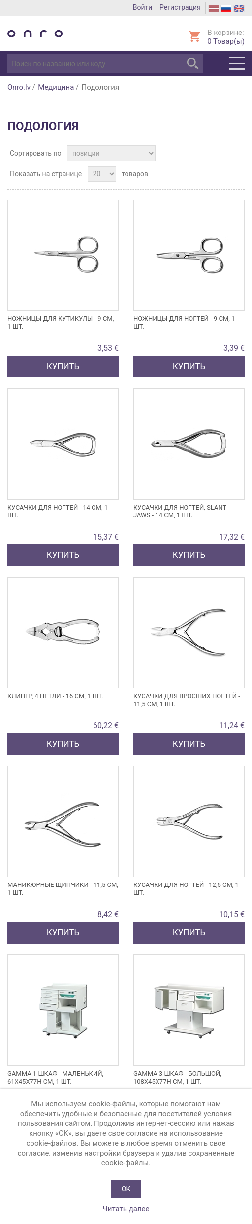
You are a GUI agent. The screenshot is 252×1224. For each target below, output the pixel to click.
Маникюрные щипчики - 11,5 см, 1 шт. (62, 888)
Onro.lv (19, 87)
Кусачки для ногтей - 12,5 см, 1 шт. (186, 888)
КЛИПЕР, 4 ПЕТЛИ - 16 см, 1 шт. (55, 696)
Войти (143, 7)
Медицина (56, 87)
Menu (237, 63)
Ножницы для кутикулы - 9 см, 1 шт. (60, 322)
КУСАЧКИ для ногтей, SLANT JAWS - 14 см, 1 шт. (179, 511)
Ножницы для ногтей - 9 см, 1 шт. (184, 322)
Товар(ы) (226, 41)
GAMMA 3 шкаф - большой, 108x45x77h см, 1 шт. (177, 1077)
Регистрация (180, 7)
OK (126, 1189)
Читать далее (126, 1208)
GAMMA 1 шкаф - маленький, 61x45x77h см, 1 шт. (55, 1077)
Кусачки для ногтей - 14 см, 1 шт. (57, 511)
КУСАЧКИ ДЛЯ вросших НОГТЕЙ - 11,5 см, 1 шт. (186, 700)
